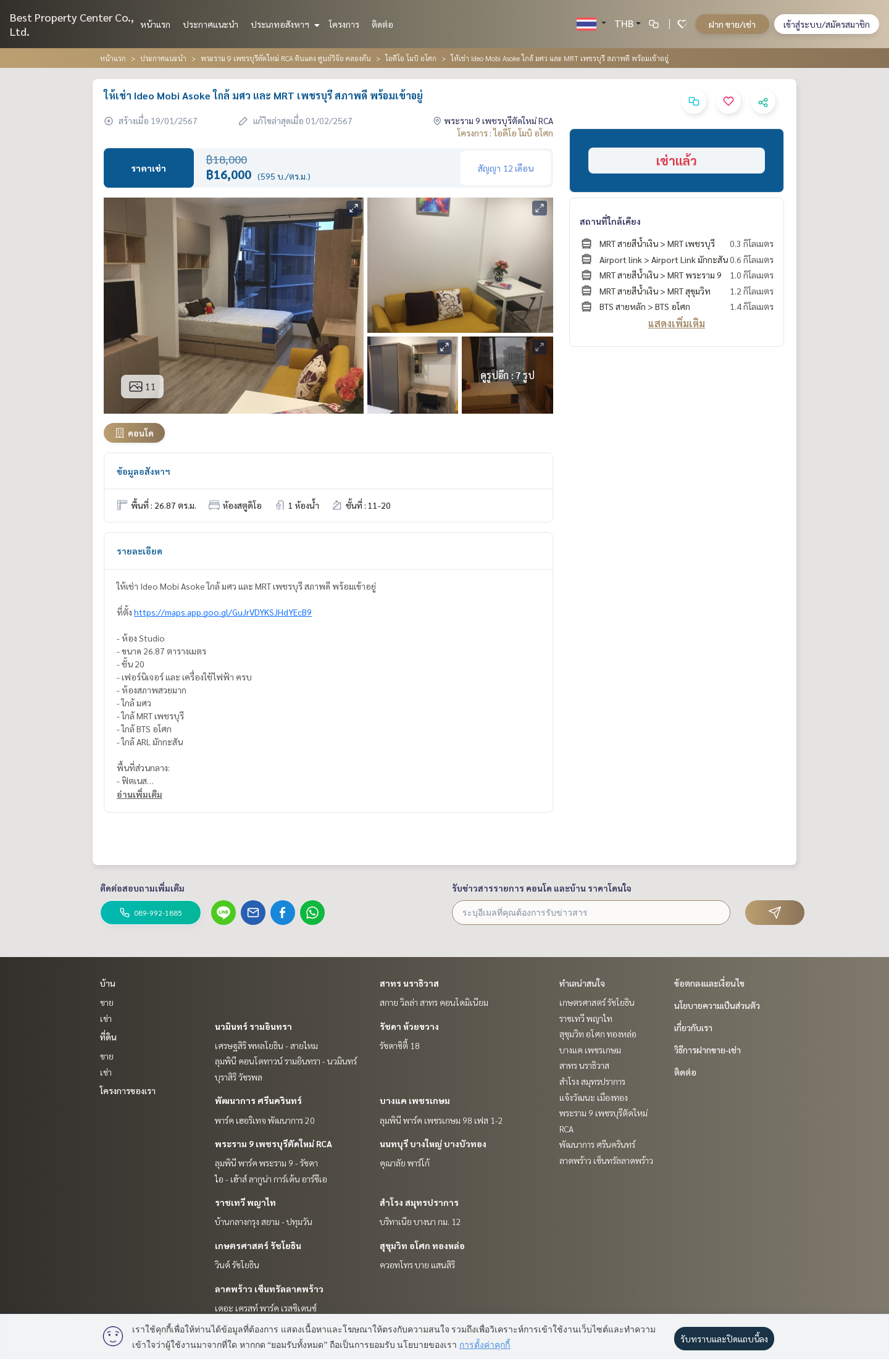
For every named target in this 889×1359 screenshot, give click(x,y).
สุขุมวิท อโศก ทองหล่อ (422, 1245)
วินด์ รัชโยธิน (237, 1264)
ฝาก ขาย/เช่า (732, 24)
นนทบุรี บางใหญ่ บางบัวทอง (433, 1143)
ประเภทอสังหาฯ (284, 24)
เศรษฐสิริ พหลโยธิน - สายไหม (266, 1045)
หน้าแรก (155, 24)
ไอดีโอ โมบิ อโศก (410, 58)
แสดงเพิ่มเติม (676, 323)
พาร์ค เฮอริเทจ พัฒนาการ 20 (265, 1120)
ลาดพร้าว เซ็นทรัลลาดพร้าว (269, 1288)
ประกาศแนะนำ (210, 24)
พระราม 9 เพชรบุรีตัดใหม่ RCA (273, 1143)
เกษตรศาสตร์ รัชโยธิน (258, 1245)
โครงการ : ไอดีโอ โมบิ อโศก (505, 132)
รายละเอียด (139, 550)
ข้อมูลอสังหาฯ (143, 471)
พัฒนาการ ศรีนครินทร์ (258, 1100)
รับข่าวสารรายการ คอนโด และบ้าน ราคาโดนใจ (542, 887)
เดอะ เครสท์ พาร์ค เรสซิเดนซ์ (266, 1307)
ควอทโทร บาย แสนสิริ (417, 1264)
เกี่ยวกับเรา (693, 1027)
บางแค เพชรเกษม (415, 1100)
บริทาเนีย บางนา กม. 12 (420, 1221)
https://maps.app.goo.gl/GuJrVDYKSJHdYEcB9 (223, 611)
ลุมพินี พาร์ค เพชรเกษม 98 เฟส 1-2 (441, 1120)
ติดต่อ (382, 24)
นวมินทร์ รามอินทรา (253, 1026)
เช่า (106, 1018)
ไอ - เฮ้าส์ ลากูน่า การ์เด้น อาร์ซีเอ (271, 1178)
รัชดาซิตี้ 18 (400, 1045)
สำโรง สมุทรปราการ (419, 1202)
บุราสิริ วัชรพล (238, 1076)
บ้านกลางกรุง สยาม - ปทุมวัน (263, 1221)
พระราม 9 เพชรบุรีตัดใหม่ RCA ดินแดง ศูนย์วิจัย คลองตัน (286, 58)
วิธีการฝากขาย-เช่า (707, 1049)
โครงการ (344, 24)
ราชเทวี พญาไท (245, 1202)
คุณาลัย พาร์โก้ (405, 1162)
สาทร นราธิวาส (409, 983)
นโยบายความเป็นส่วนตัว (717, 1005)
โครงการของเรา (128, 1090)
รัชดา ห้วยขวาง (409, 1026)
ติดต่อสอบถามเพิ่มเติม (142, 887)
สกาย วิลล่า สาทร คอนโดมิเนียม (434, 1002)
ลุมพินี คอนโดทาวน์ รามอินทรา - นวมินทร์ (286, 1060)
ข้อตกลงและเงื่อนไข (709, 983)
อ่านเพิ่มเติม (139, 794)
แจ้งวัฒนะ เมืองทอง (593, 1097)
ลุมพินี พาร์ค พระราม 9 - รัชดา (266, 1162)
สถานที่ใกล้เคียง (610, 221)
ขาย (107, 1002)
